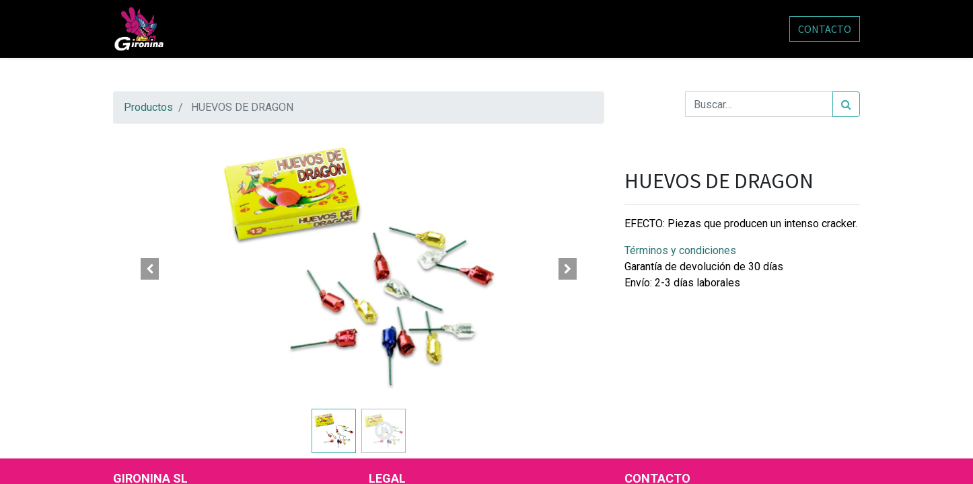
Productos (148, 107)
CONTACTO (824, 29)
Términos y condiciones (680, 250)
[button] (150, 269)
